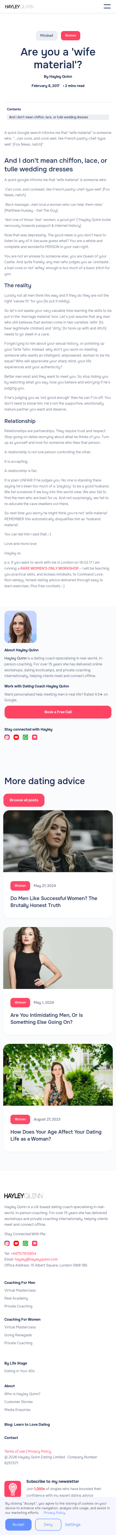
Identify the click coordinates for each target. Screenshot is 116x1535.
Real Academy (16, 1298)
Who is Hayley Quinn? (22, 1394)
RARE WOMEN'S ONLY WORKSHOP (49, 568)
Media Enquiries (17, 1410)
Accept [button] (18, 1524)
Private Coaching (18, 1306)
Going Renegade (18, 1335)
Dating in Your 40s (19, 1371)
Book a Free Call (58, 712)
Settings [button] (72, 1524)
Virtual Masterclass (20, 1290)
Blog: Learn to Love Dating (27, 1425)
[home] (26, 6)
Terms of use (14, 1451)
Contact (11, 1438)
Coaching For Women (22, 1320)
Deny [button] (48, 1524)
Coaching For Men (19, 1283)
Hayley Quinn (60, 77)
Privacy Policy (39, 1451)
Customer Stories (18, 1402)
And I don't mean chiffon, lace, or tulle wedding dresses (48, 117)
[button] (107, 6)
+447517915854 (23, 1253)
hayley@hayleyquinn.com (36, 1259)
